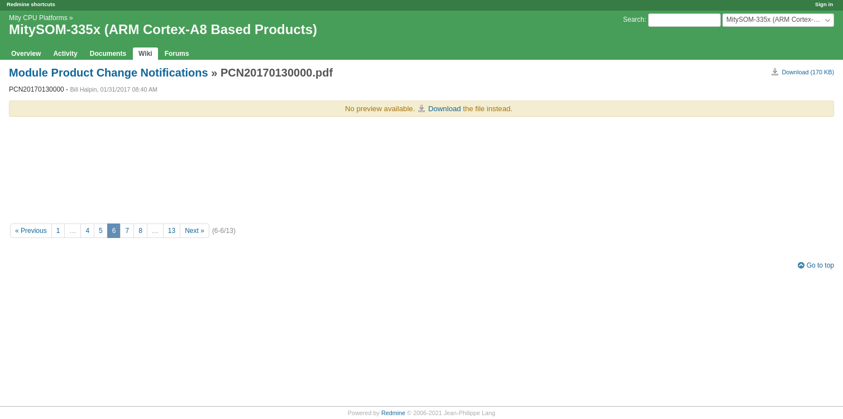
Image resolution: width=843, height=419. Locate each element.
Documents (108, 54)
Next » (194, 231)
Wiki (145, 54)
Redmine (393, 413)
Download (444, 108)
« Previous (31, 231)
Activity (65, 54)
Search (633, 19)
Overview (26, 54)
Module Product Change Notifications (108, 72)
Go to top (820, 265)
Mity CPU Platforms (38, 18)
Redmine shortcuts (31, 4)
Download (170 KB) (808, 72)
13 (171, 231)
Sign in (824, 4)
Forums (177, 54)
